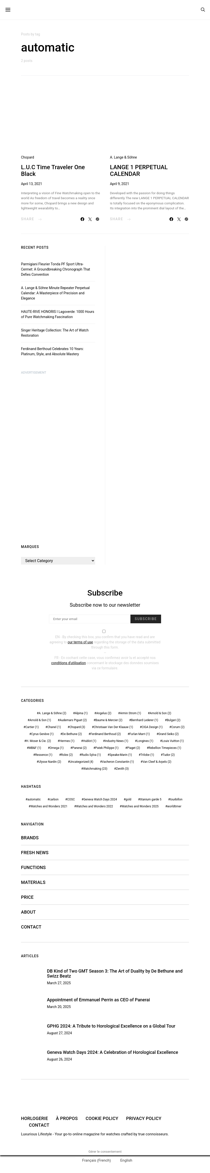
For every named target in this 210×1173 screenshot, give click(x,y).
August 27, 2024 (59, 1033)
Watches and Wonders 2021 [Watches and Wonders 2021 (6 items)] (48, 806)
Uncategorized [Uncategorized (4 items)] (81, 762)
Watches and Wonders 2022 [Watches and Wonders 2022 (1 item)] (94, 806)
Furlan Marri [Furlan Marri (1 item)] (139, 734)
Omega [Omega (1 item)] (56, 748)
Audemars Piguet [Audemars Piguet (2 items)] (73, 720)
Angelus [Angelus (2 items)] (103, 713)
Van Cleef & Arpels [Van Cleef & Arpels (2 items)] (157, 762)
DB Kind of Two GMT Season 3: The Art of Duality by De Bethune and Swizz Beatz (115, 973)
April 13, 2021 (31, 184)
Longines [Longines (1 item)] (145, 741)
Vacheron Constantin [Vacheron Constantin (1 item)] (118, 762)
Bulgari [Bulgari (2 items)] (173, 720)
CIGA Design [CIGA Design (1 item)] (152, 727)
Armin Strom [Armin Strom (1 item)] (130, 713)
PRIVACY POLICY (144, 1118)
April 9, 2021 (119, 184)
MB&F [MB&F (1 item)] (35, 748)
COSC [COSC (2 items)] (71, 799)
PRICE (27, 897)
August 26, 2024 (59, 1059)
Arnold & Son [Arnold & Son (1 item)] (40, 720)
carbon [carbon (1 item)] (54, 799)
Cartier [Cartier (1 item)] (32, 727)
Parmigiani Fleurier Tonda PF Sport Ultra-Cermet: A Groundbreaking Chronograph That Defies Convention (55, 269)
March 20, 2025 (59, 1007)
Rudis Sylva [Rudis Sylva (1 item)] (91, 755)
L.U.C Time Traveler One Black (53, 170)
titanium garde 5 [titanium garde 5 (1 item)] (150, 799)
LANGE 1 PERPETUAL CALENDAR (139, 170)
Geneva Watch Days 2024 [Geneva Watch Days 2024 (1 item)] (100, 799)
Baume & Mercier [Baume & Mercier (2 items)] (108, 720)
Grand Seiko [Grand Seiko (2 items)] (168, 734)
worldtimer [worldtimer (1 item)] (174, 806)
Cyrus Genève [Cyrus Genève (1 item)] (42, 734)
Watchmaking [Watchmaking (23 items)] (95, 768)
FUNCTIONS (33, 867)
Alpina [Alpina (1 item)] (81, 713)
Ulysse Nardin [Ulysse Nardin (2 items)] (50, 762)
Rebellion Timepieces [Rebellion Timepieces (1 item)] (165, 748)
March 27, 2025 (59, 983)
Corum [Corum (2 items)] (178, 727)
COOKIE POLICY (102, 1118)
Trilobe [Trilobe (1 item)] (147, 755)
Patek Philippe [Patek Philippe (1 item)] (107, 748)
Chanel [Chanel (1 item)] (54, 727)
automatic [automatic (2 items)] (34, 799)
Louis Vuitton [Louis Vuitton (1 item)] (173, 741)
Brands (30, 837)
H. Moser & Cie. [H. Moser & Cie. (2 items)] (38, 741)
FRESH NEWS (35, 852)
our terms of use (80, 642)
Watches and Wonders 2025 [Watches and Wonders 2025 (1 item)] (140, 806)
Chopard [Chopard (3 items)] (77, 727)
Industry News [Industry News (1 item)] (116, 741)
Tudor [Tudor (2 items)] (169, 755)
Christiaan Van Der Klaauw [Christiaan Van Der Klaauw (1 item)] (113, 727)
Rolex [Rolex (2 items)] (67, 755)
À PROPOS (67, 1118)
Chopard (27, 157)
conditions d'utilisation (68, 663)
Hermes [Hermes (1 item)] (67, 741)
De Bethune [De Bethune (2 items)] (72, 734)
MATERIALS (33, 882)
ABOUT (28, 912)
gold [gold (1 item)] (128, 799)
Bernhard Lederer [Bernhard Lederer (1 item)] (144, 720)
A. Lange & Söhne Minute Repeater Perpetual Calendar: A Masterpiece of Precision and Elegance (55, 293)
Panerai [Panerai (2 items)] (79, 748)
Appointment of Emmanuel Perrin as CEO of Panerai (98, 999)
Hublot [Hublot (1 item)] (89, 741)
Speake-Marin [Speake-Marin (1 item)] (120, 755)
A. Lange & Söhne (123, 157)
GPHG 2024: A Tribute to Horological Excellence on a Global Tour (111, 1026)
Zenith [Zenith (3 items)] (122, 768)
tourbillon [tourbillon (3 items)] (176, 799)
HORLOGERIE (34, 1118)
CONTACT (31, 926)
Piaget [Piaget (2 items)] (133, 748)
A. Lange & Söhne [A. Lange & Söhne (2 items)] (52, 713)
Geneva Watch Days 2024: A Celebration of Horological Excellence (112, 1052)
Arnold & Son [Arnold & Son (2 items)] (160, 713)
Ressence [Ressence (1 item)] (43, 755)
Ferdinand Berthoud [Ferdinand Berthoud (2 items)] (105, 734)
